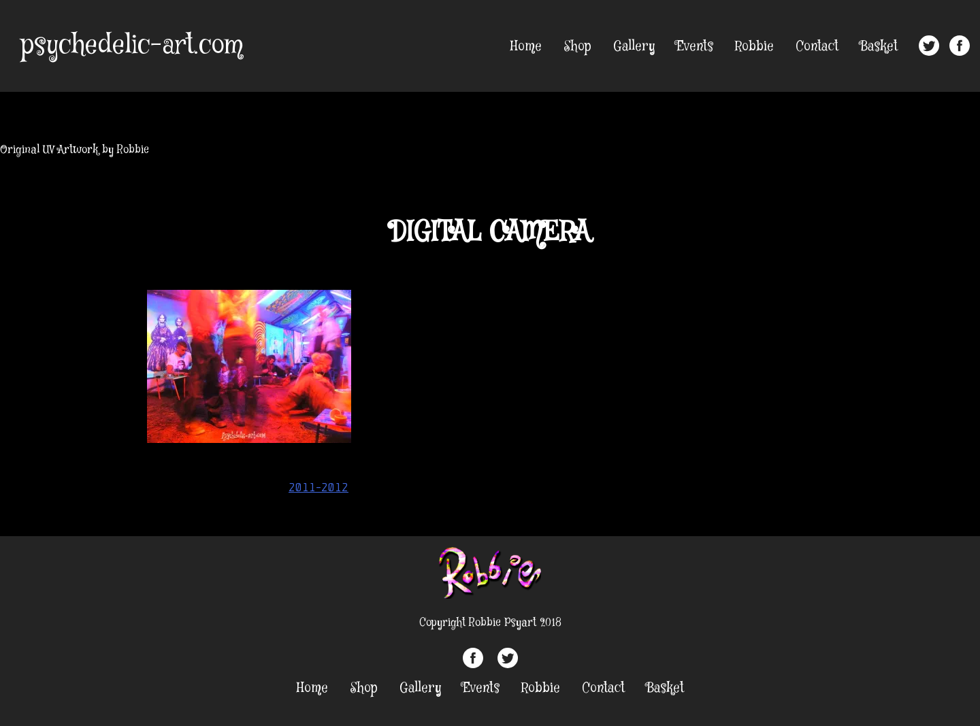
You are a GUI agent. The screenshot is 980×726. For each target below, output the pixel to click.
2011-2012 (318, 487)
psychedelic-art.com (131, 45)
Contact (817, 46)
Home (526, 46)
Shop (577, 46)
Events (694, 46)
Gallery (634, 46)
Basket (879, 46)
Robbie (754, 46)
